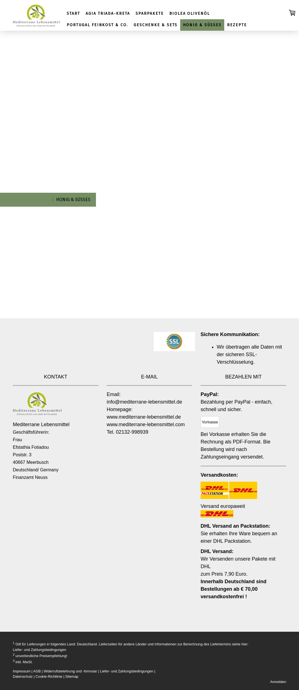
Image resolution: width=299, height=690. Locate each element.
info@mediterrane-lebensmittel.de (144, 402)
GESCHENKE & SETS (155, 25)
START (73, 13)
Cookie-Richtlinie (49, 676)
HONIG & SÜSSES (202, 25)
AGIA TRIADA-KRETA (108, 13)
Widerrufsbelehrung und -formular (70, 671)
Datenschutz (23, 676)
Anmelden (278, 682)
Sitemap (71, 676)
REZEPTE (237, 25)
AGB (37, 671)
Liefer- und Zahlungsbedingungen (39, 650)
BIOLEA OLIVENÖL (189, 13)
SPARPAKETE (150, 13)
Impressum (21, 671)
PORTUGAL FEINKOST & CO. (97, 25)
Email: (113, 394)
